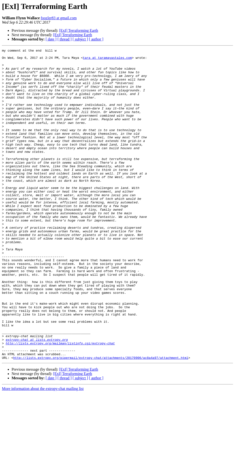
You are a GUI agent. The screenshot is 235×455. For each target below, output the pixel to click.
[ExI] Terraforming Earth (78, 30)
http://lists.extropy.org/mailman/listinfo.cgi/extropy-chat (60, 402)
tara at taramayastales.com (107, 60)
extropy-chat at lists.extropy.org (37, 398)
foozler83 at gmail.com (59, 18)
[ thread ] (64, 39)
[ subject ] (80, 39)
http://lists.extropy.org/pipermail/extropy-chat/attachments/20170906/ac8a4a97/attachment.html (100, 420)
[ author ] (96, 39)
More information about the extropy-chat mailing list (43, 451)
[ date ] (51, 39)
